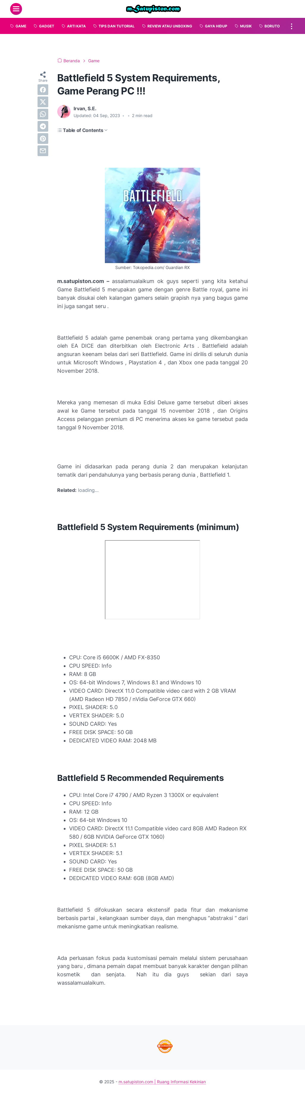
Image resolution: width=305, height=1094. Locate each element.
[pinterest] (43, 138)
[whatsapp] (43, 114)
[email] (43, 150)
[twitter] (43, 102)
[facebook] (43, 89)
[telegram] (43, 126)
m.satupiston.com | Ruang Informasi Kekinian (162, 1081)
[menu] (16, 9)
